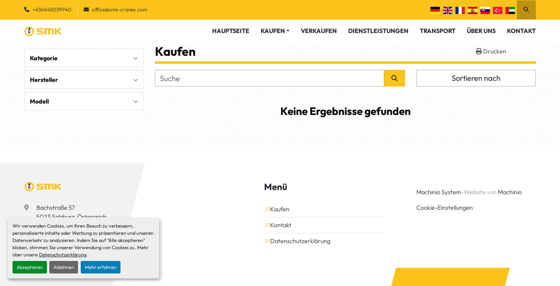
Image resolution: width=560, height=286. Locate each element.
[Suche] (269, 78)
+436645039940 (52, 9)
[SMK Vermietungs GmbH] (43, 186)
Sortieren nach (476, 78)
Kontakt (521, 31)
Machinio (510, 192)
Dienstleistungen (378, 31)
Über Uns (481, 31)
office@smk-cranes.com (119, 9)
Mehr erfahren (100, 267)
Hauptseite (230, 31)
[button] (275, 30)
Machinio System (438, 192)
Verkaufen (319, 31)
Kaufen (273, 31)
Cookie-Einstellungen (444, 207)
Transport (437, 31)
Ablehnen (63, 267)
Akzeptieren (30, 267)
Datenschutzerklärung (62, 254)
